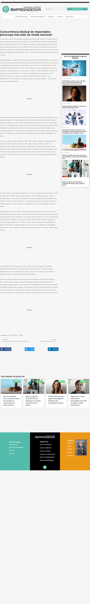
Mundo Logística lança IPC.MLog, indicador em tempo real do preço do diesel (33, 400)
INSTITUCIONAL (70, 16)
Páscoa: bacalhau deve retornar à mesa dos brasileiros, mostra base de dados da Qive (11, 400)
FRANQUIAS (51, 16)
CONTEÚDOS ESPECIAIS (22, 16)
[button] (5, 349)
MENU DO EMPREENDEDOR (38, 16)
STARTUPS (60, 16)
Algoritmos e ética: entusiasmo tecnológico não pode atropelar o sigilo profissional (79, 400)
